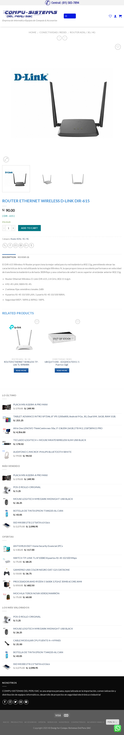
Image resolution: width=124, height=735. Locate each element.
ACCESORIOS (30, 722)
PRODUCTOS (17, 722)
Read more (21, 370)
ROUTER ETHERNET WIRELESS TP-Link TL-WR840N (21, 363)
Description (9, 257)
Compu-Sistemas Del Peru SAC (75, 728)
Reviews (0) (23, 257)
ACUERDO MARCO (95, 722)
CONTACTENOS (78, 722)
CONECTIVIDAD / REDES (53, 32)
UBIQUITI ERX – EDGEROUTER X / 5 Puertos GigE (62, 363)
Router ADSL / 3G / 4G (82, 32)
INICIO (6, 722)
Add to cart (29, 228)
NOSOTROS (64, 722)
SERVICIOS (52, 722)
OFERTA (42, 722)
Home (32, 32)
